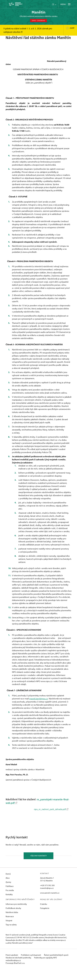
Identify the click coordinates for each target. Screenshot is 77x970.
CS (54, 4)
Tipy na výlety (11, 925)
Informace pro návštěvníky (16, 905)
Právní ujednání (12, 956)
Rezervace (10, 917)
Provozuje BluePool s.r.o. (15, 964)
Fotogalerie (44, 909)
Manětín (38, 12)
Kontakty (9, 895)
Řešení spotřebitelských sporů (57, 956)
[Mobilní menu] (65, 4)
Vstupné (9, 921)
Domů (8, 875)
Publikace (10, 887)
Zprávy (8, 883)
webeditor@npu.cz (13, 961)
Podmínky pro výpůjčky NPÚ (46, 958)
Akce (8, 879)
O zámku (43, 905)
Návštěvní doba (12, 913)
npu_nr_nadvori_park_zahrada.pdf (51, 809)
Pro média (10, 891)
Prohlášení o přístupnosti (31, 956)
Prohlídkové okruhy (13, 909)
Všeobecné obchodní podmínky (19, 958)
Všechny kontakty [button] (38, 856)
